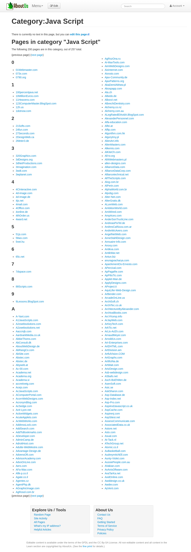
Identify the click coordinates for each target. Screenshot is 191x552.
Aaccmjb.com (23, 331)
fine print (87, 546)
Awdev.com (111, 484)
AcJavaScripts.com (27, 391)
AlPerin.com (112, 185)
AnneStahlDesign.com (118, 237)
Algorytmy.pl (112, 137)
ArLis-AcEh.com (114, 331)
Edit (54, 5)
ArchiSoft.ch (112, 301)
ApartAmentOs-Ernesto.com (121, 264)
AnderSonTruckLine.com (119, 219)
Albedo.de (110, 96)
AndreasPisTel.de (115, 223)
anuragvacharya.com (117, 260)
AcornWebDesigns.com (29, 398)
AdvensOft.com (25, 454)
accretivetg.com (25, 383)
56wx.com (21, 237)
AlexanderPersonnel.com (119, 118)
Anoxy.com (111, 245)
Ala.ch (108, 92)
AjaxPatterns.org (114, 81)
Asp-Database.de (115, 394)
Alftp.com (110, 129)
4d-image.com (24, 193)
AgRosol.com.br (25, 492)
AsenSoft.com (113, 383)
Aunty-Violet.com (114, 458)
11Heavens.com (25, 99)
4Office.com (22, 208)
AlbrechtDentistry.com (117, 103)
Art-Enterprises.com (116, 342)
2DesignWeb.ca (25, 137)
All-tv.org (110, 155)
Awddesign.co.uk (114, 480)
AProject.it (111, 286)
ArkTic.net (110, 327)
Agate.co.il (22, 477)
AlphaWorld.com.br (116, 189)
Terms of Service (107, 525)
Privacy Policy (105, 529)
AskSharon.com (114, 391)
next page (37, 54)
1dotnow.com (23, 110)
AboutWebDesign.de (28, 346)
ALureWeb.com (114, 204)
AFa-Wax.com (24, 469)
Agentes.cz (22, 480)
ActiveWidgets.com (27, 413)
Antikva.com (112, 249)
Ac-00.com (22, 368)
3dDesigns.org (24, 159)
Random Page (42, 514)
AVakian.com (112, 465)
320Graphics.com (26, 155)
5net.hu (20, 241)
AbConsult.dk (23, 342)
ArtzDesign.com (114, 368)
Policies (101, 533)
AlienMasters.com (115, 144)
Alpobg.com (111, 193)
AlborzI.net (111, 99)
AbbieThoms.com (26, 338)
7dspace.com (23, 271)
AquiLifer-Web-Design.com (120, 290)
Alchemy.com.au (114, 110)
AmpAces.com (113, 215)
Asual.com (111, 436)
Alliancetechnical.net (117, 174)
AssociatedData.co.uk (117, 424)
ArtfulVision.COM (115, 353)
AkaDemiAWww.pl (115, 84)
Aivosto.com (112, 73)
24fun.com (22, 129)
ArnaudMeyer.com (115, 335)
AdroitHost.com (25, 443)
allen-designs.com (115, 163)
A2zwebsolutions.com (28, 323)
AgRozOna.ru (112, 58)
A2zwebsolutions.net (28, 327)
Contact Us (103, 514)
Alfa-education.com (116, 122)
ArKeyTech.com (114, 323)
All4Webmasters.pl (115, 159)
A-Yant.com (22, 316)
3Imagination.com (26, 167)
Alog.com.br (112, 181)
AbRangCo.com (25, 350)
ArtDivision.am (113, 350)
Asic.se (109, 387)
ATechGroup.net (114, 443)
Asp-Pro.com (112, 402)
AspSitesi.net (112, 417)
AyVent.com (111, 488)
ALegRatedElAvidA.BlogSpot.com (124, 114)
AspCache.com (113, 409)
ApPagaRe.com (114, 271)
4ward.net (21, 219)
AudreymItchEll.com (116, 454)
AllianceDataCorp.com (118, 170)
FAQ (100, 518)
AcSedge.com (24, 406)
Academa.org (23, 376)
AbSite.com (22, 353)
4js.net (19, 200)
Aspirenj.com (112, 413)
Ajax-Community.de (116, 77)
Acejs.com (22, 387)
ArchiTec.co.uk (113, 305)
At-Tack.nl (110, 439)
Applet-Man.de (113, 279)
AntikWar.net (112, 252)
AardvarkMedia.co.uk (28, 335)
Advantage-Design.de (28, 450)
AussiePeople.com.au (117, 462)
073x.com (21, 73)
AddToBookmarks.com (29, 432)
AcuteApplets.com (26, 417)
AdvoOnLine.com (26, 462)
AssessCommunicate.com (120, 421)
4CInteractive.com (26, 189)
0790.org (21, 77)
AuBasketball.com (115, 450)
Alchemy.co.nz (113, 107)
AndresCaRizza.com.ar (118, 226)
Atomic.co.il (111, 447)
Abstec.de (21, 361)
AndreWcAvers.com (116, 230)
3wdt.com (21, 170)
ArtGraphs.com (113, 357)
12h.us (20, 107)
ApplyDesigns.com (115, 282)
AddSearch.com (25, 428)
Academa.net (23, 372)
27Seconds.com (25, 133)
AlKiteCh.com (112, 152)
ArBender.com (113, 294)
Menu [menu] (37, 6)
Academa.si (22, 379)
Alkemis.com (112, 148)
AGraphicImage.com (28, 488)
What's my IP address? (47, 525)
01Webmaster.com (26, 69)
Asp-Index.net (113, 398)
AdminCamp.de (25, 439)
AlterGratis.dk (112, 200)
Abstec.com (22, 357)
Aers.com (21, 465)
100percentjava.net (27, 92)
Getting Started (106, 522)
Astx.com (110, 432)
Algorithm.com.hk (115, 133)
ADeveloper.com (25, 436)
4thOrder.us (22, 215)
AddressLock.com (26, 424)
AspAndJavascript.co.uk (118, 406)
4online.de (22, 211)
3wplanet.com (24, 174)
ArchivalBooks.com (116, 312)
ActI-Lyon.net (23, 409)
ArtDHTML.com (114, 346)
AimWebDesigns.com (117, 66)
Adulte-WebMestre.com (29, 447)
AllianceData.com (115, 167)
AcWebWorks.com (26, 421)
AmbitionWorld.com (116, 208)
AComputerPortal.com (28, 394)
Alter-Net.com (113, 196)
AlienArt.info (112, 140)
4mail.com (22, 204)
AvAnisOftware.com (116, 469)
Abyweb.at (22, 365)
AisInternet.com (114, 69)
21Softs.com (23, 125)
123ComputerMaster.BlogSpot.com (36, 103)
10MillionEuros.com (27, 96)
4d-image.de (23, 196)
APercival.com (113, 267)
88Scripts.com (24, 286)
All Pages (39, 522)
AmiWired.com (113, 211)
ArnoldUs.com (113, 338)
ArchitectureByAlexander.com (122, 308)
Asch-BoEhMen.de (115, 379)
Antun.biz (110, 256)
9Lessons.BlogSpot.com (30, 301)
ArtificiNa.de (112, 361)
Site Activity (40, 518)
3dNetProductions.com (29, 163)
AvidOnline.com (114, 477)
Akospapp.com (113, 88)
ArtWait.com (112, 365)
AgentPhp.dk (23, 484)
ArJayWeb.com (113, 320)
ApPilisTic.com (113, 275)
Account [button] (177, 5)
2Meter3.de (22, 140)
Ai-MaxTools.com (115, 62)
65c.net (20, 256)
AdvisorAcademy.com (28, 458)
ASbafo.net (111, 376)
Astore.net (111, 428)
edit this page (78, 34)
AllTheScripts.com (115, 178)
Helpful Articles (42, 529)
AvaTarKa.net (112, 473)
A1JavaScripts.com (27, 320)
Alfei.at (109, 125)
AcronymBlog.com (26, 402)
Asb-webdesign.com (116, 372)
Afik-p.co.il (22, 473)
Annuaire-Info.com (115, 241)
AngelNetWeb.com (115, 234)
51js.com (21, 234)
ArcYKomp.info (113, 316)
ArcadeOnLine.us (115, 297)
